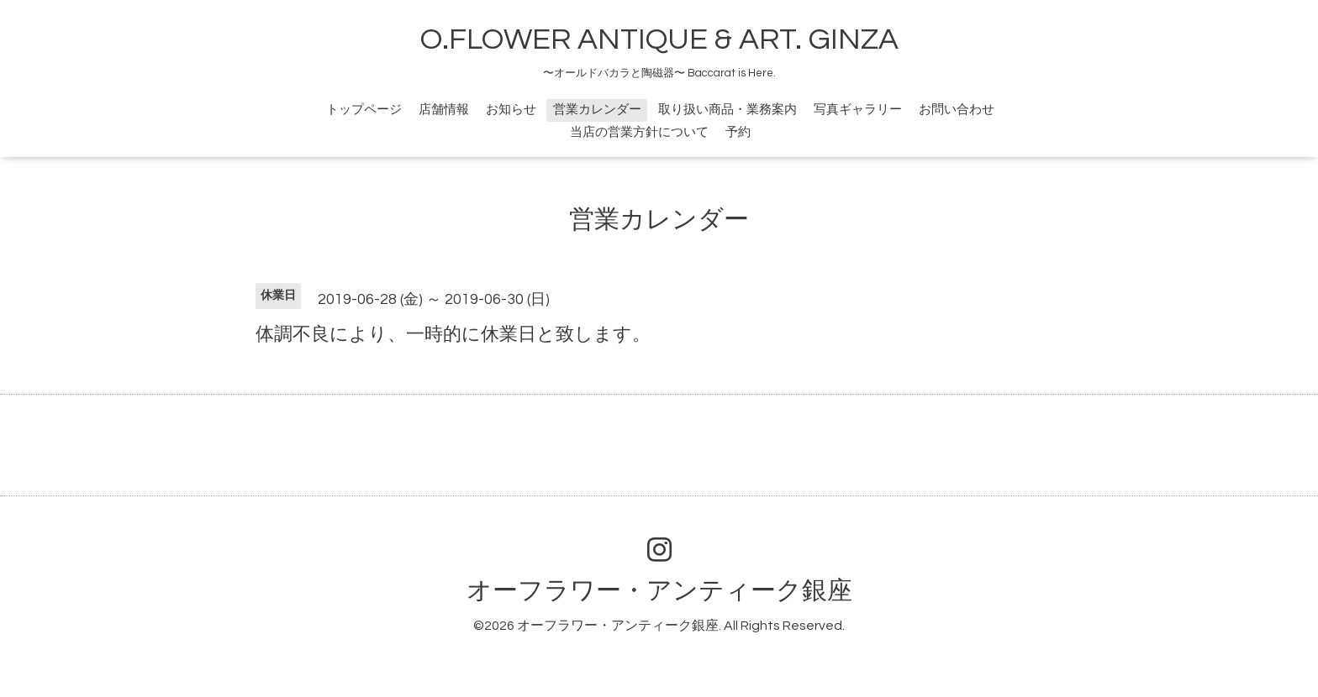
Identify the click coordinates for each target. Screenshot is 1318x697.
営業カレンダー (597, 109)
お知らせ (511, 109)
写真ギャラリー (858, 109)
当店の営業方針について (639, 132)
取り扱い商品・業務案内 (727, 109)
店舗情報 (444, 109)
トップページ (364, 109)
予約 (738, 132)
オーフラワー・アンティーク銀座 (659, 591)
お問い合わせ (956, 109)
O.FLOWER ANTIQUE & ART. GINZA (659, 39)
